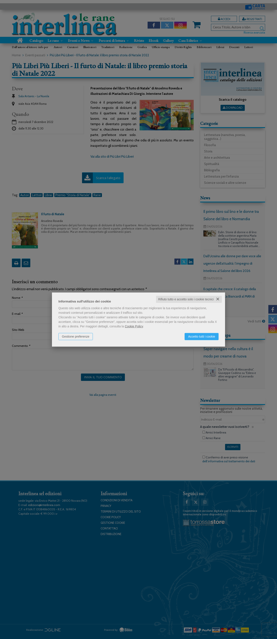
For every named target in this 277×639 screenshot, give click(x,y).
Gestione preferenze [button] (75, 336)
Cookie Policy (134, 326)
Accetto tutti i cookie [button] (201, 336)
